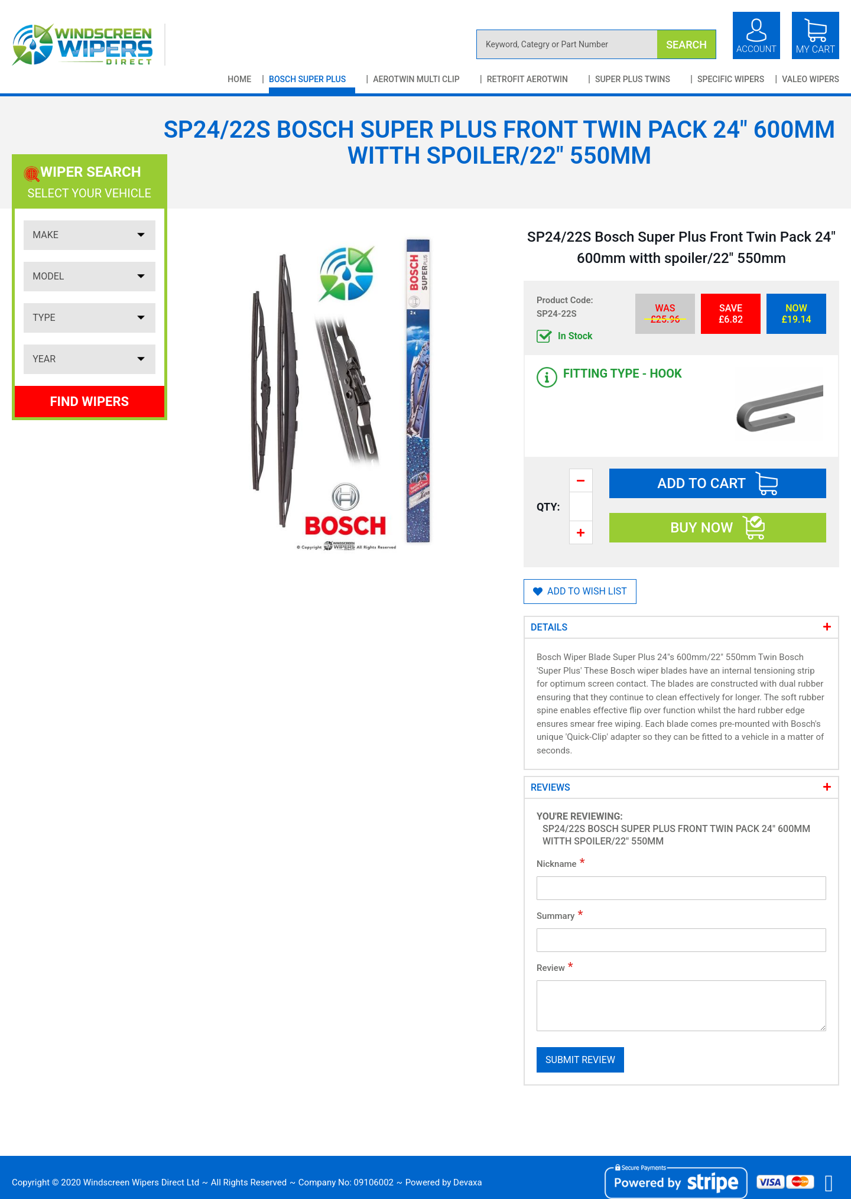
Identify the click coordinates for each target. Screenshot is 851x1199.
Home (239, 79)
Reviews (550, 787)
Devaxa (467, 1182)
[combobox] (596, 44)
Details (549, 627)
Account (756, 49)
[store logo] (88, 45)
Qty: (548, 507)
